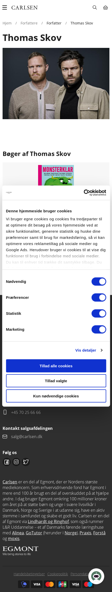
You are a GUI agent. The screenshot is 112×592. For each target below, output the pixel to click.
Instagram (16, 462)
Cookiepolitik (57, 573)
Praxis (85, 533)
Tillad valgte (56, 381)
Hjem (7, 23)
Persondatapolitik (84, 573)
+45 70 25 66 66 (26, 412)
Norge (71, 533)
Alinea (18, 533)
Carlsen (10, 482)
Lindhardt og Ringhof (48, 521)
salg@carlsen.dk (27, 436)
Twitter (26, 462)
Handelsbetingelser (29, 573)
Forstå (99, 533)
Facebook (7, 462)
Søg (94, 7)
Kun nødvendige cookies (56, 396)
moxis (14, 538)
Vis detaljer (85, 350)
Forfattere (29, 23)
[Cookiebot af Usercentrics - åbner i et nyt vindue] (83, 192)
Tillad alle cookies (55, 365)
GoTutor (34, 533)
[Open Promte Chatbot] (96, 576)
